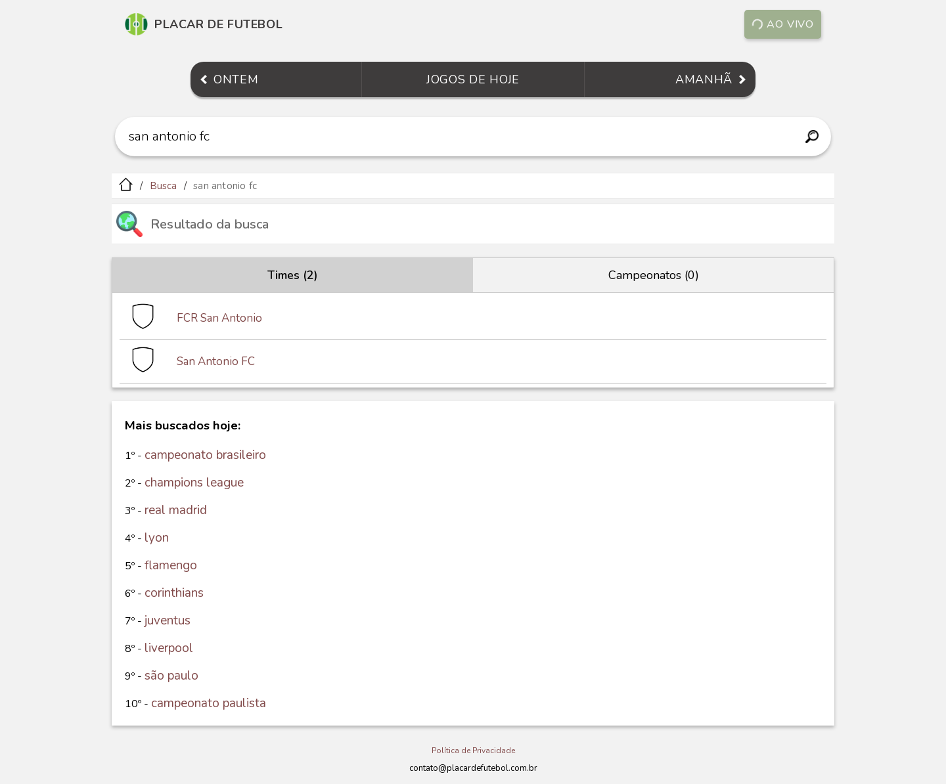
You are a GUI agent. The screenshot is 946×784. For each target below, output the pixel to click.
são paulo (171, 675)
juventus (168, 620)
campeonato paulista (208, 703)
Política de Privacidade (473, 750)
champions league (194, 482)
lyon (157, 537)
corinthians (174, 592)
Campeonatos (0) (653, 275)
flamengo (171, 565)
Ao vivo (783, 24)
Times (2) (292, 275)
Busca (163, 185)
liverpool (169, 648)
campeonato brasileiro (205, 455)
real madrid (176, 510)
